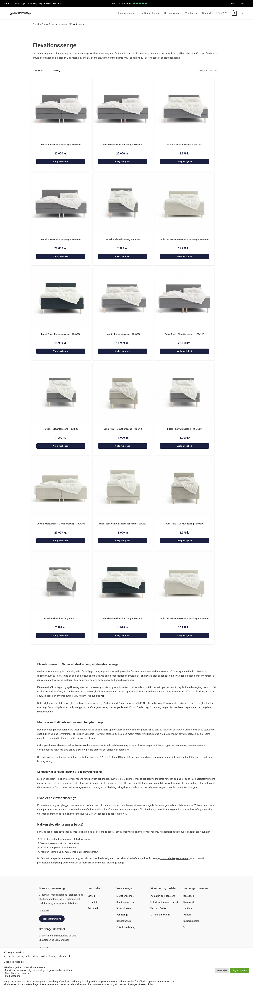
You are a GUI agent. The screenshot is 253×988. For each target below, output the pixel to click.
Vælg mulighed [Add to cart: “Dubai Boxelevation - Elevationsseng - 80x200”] (122, 540)
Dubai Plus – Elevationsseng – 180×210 (61, 144)
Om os (232, 4)
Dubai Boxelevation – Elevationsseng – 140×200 (184, 239)
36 (213, 70)
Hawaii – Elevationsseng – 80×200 (61, 428)
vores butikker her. (94, 694)
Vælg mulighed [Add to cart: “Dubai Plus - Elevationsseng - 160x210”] (184, 351)
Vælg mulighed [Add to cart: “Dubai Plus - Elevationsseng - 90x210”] (184, 540)
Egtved (91, 895)
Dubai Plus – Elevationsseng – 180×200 (122, 144)
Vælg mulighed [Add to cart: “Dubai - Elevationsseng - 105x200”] (184, 445)
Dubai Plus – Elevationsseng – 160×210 (184, 334)
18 (210, 70)
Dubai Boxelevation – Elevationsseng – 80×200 (122, 523)
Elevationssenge (125, 895)
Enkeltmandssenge (126, 926)
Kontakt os (242, 4)
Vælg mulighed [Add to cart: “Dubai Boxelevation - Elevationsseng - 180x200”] (60, 540)
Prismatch (8, 4)
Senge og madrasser (58, 24)
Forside (36, 24)
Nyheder (187, 913)
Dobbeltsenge (123, 920)
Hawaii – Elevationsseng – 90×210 (61, 617)
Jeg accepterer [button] (239, 970)
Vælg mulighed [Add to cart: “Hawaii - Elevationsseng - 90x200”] (122, 256)
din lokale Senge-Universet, (175, 857)
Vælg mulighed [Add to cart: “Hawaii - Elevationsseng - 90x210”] (60, 634)
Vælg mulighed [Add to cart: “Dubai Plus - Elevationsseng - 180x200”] (122, 161)
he (51, 710)
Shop (44, 24)
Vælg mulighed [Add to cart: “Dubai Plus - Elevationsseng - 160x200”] (60, 256)
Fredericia (93, 901)
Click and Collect (158, 907)
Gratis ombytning (34, 4)
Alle (218, 70)
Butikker (47, 4)
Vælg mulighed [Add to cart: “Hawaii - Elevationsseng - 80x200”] (60, 445)
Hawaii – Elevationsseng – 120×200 (123, 334)
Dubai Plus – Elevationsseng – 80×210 (123, 428)
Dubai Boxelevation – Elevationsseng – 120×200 (184, 617)
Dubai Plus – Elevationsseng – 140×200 (122, 617)
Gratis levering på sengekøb (163, 901)
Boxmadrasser (123, 907)
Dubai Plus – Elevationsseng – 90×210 (184, 523)
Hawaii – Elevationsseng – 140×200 (184, 144)
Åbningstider (189, 901)
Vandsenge (122, 913)
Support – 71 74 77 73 (214, 13)
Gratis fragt (20, 4)
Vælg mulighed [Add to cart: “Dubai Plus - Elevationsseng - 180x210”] (60, 161)
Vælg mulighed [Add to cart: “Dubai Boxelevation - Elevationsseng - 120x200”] (184, 634)
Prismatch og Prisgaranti (162, 895)
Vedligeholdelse (191, 920)
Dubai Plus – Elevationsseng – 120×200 (61, 334)
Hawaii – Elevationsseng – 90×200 (123, 239)
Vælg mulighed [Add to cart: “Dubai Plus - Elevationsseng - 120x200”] (60, 351)
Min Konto (188, 907)
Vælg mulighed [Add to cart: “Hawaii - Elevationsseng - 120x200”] (122, 351)
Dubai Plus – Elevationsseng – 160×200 (61, 239)
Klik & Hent (57, 4)
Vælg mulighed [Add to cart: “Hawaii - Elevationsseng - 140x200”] (184, 161)
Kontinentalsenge (125, 901)
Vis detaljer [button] (222, 970)
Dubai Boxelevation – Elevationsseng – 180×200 (61, 523)
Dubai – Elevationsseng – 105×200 (184, 428)
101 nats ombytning (159, 913)
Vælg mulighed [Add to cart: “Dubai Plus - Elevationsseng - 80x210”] (122, 445)
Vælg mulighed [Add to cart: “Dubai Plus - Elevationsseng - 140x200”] (122, 634)
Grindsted (93, 907)
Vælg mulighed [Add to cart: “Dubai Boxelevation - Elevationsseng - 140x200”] (184, 256)
